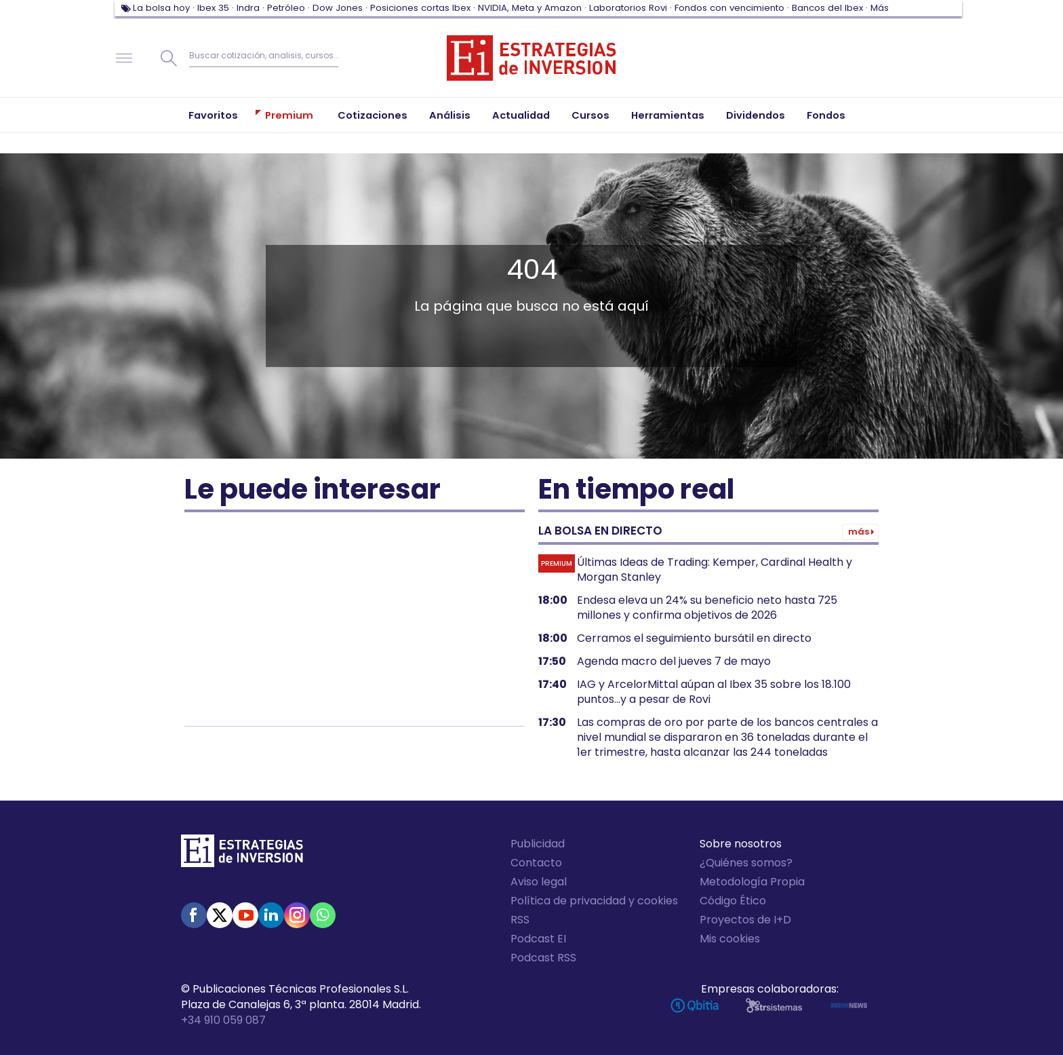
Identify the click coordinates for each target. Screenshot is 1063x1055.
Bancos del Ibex (827, 7)
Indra (248, 7)
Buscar (169, 58)
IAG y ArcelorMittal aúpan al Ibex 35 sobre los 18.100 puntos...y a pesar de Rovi (714, 692)
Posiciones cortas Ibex (420, 7)
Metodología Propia (752, 881)
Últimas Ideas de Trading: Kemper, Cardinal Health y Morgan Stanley (714, 570)
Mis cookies (730, 938)
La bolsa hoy (161, 7)
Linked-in (271, 915)
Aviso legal (538, 881)
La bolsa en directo (600, 530)
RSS (519, 919)
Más (879, 7)
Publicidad (537, 843)
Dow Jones (338, 7)
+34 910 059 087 (223, 1020)
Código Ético (733, 900)
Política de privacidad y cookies (594, 900)
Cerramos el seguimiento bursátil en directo (694, 638)
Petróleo (286, 7)
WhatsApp (323, 915)
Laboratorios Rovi (628, 7)
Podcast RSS (543, 957)
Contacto (536, 862)
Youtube (245, 915)
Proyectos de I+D (745, 919)
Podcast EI (538, 938)
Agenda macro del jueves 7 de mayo (674, 661)
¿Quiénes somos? (746, 862)
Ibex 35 (213, 7)
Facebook (194, 915)
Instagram (297, 915)
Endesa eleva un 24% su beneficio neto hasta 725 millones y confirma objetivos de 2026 (707, 608)
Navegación (124, 58)
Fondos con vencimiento (729, 7)
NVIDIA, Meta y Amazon (530, 7)
